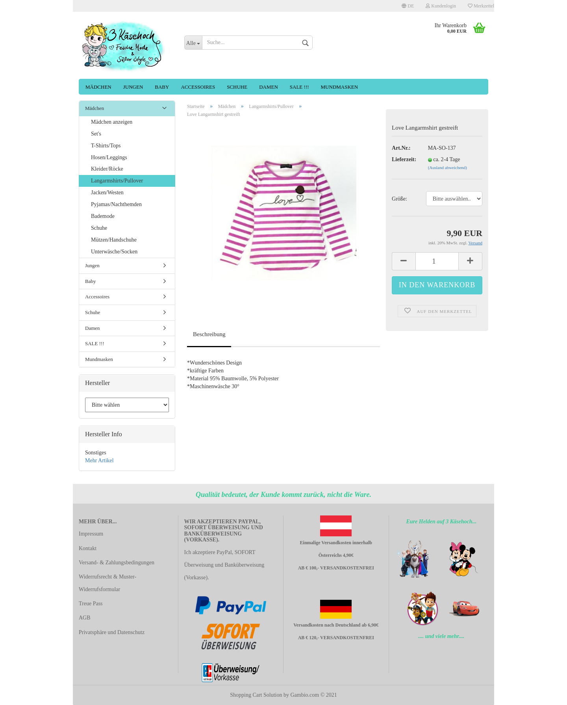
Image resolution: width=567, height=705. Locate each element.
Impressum (91, 534)
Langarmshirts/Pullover (117, 181)
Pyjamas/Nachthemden (116, 204)
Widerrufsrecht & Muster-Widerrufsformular (107, 583)
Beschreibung (209, 334)
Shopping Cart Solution (256, 695)
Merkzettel (481, 6)
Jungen (133, 87)
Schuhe (237, 87)
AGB (85, 618)
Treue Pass (91, 603)
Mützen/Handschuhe (114, 240)
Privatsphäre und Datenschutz (112, 632)
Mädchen (98, 87)
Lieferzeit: (404, 159)
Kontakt (87, 548)
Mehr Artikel (99, 460)
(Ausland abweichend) (447, 167)
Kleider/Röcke (107, 169)
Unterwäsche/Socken (114, 252)
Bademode (103, 216)
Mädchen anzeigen (111, 122)
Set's (96, 134)
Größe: (399, 199)
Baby (162, 87)
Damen (268, 87)
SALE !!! (299, 87)
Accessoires (198, 87)
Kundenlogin (441, 6)
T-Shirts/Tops (106, 146)
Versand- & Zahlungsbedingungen (116, 562)
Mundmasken (339, 87)
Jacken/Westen (107, 192)
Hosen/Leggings (109, 157)
